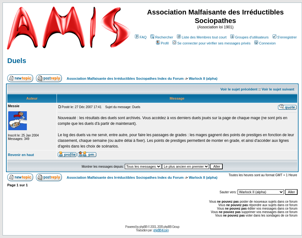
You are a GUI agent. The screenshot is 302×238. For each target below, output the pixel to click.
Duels (16, 61)
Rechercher (161, 37)
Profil (162, 43)
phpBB (143, 227)
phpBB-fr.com (161, 230)
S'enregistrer (285, 37)
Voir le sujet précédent (238, 89)
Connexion (265, 43)
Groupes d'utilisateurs (249, 37)
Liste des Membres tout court (201, 37)
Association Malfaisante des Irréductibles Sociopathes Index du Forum (125, 78)
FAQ (141, 37)
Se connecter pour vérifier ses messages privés (211, 43)
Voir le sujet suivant (278, 89)
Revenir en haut (21, 155)
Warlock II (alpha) (203, 78)
